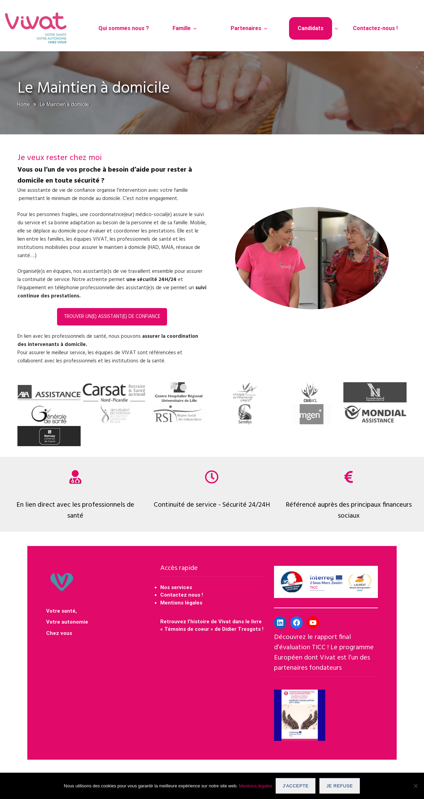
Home (23, 105)
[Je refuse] (415, 786)
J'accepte (296, 785)
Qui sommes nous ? (123, 28)
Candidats (311, 28)
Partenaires (246, 28)
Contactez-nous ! (375, 28)
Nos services (176, 587)
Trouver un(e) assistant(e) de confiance (112, 317)
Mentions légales (181, 603)
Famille (182, 28)
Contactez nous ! (182, 595)
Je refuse (340, 785)
